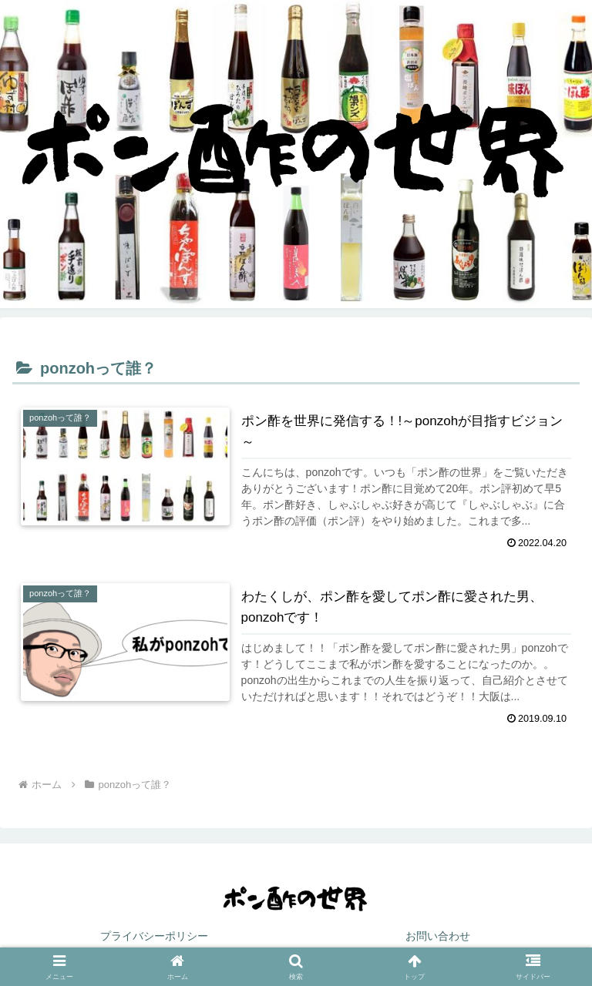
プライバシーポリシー (154, 936)
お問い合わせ (437, 936)
